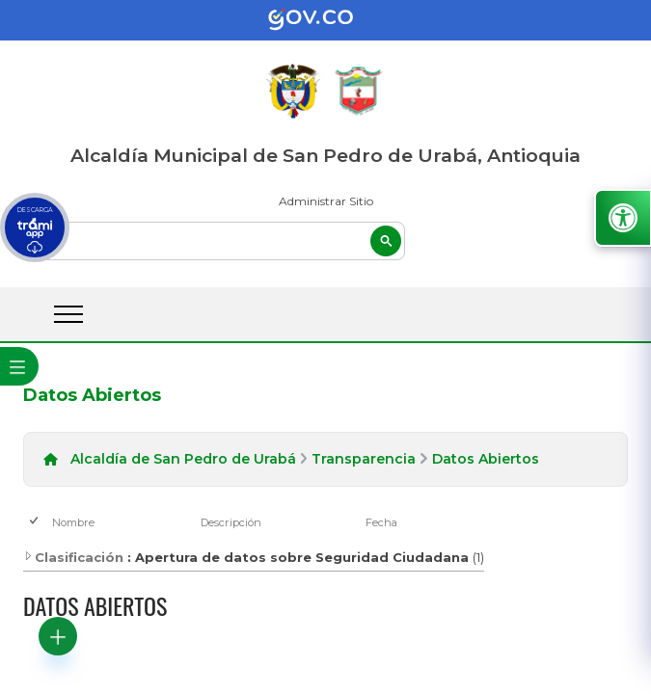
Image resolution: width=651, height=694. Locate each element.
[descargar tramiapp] (34, 227)
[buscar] (214, 241)
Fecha (381, 522)
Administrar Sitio (326, 201)
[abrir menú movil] (68, 314)
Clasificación (73, 557)
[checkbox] (35, 522)
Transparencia (364, 458)
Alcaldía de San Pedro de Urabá (183, 458)
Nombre (73, 522)
